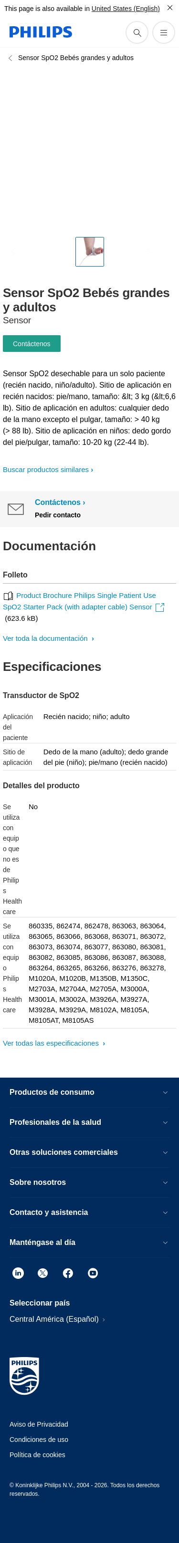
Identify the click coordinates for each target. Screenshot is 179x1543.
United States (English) (126, 8)
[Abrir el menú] (163, 32)
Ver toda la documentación (46, 638)
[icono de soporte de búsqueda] (137, 32)
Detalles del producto (41, 786)
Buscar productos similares (46, 469)
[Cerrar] (170, 7)
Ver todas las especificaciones (52, 1043)
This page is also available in (47, 8)
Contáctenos (32, 344)
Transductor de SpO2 (41, 695)
